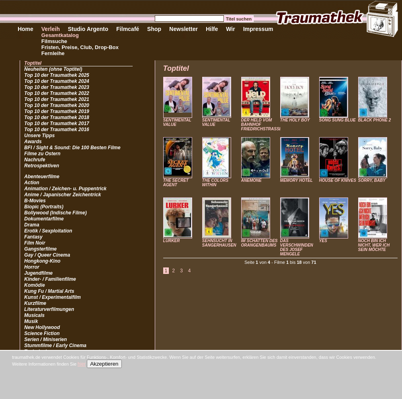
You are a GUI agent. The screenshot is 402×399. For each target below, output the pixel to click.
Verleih (50, 29)
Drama (31, 225)
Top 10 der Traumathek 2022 (56, 93)
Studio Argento (88, 29)
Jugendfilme (38, 273)
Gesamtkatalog (60, 35)
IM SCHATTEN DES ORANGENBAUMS (259, 243)
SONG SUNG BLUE (337, 120)
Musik (31, 321)
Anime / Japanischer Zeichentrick (62, 194)
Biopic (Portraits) (43, 207)
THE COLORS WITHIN (215, 182)
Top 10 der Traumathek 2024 (56, 81)
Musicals (34, 315)
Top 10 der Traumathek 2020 (56, 105)
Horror (31, 267)
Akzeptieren (104, 364)
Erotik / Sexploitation (48, 231)
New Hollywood (42, 327)
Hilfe (212, 29)
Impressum (258, 29)
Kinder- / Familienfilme (50, 279)
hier (82, 364)
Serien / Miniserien (45, 339)
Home (25, 29)
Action (31, 182)
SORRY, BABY (372, 180)
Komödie (34, 285)
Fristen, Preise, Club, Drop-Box (80, 47)
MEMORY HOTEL (296, 180)
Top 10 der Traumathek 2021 (56, 99)
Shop (154, 29)
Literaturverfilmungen (49, 309)
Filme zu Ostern (42, 153)
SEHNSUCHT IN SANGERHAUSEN (219, 243)
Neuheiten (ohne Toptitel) (53, 69)
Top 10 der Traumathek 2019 (56, 111)
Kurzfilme (35, 303)
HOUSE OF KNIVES (337, 180)
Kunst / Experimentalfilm (52, 297)
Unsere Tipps (39, 135)
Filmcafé (127, 29)
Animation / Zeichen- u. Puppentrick (65, 188)
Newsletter (183, 29)
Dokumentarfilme (44, 219)
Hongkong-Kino (42, 261)
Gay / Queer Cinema (47, 255)
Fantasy (33, 237)
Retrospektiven (41, 166)
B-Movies (34, 201)
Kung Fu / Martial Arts (49, 291)
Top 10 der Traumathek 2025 (56, 75)
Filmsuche (54, 41)
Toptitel (32, 63)
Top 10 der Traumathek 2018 (56, 117)
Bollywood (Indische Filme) (55, 213)
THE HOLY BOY (295, 120)
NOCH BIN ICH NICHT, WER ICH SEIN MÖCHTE (374, 245)
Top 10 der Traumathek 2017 (56, 123)
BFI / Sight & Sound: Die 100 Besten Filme (72, 147)
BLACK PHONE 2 (374, 120)
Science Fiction (41, 333)
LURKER (171, 241)
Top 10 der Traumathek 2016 (56, 129)
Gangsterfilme (40, 249)
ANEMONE (251, 180)
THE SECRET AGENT (176, 182)
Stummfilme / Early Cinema (55, 345)
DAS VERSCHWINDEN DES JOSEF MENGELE (296, 247)
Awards (32, 141)
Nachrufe (34, 159)
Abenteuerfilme (41, 176)
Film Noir (34, 243)
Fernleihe (53, 53)
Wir (230, 29)
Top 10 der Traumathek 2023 (56, 87)
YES (323, 241)
